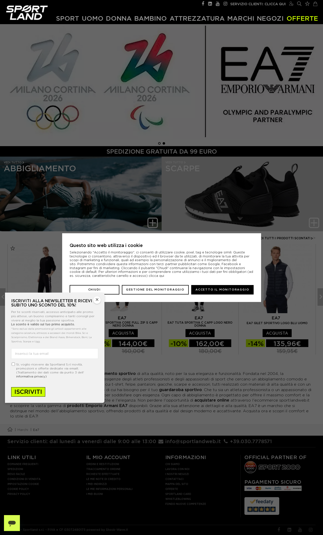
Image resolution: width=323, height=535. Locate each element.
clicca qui (156, 276)
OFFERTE (302, 18)
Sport (67, 18)
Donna (119, 18)
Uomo (92, 18)
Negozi (270, 18)
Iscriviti (28, 392)
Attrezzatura (197, 18)
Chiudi (94, 289)
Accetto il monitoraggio (222, 289)
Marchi (240, 18)
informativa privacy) (31, 376)
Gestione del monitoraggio (155, 289)
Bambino (150, 18)
